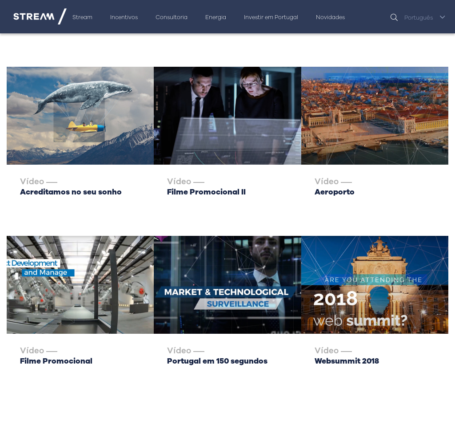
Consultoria (172, 17)
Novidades (330, 17)
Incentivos (124, 17)
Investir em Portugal (271, 17)
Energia (215, 17)
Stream (82, 17)
